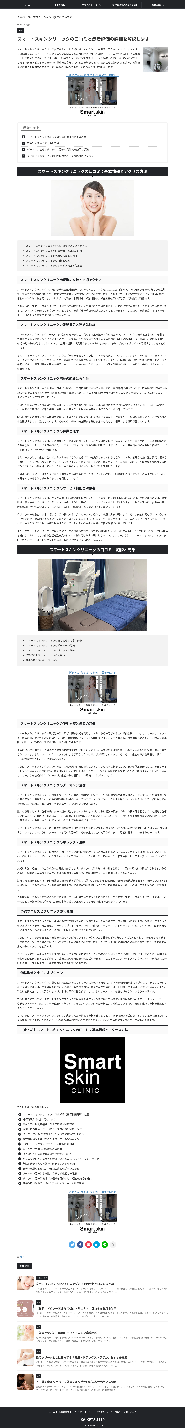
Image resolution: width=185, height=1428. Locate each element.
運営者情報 (59, 5)
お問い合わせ (158, 5)
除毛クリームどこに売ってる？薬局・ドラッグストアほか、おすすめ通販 (79, 1355)
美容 (22, 1255)
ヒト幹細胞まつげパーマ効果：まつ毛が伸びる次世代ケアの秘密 (74, 1380)
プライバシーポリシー (92, 5)
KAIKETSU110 (93, 1417)
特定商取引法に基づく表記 (125, 5)
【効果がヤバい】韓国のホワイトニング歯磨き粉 (65, 1331)
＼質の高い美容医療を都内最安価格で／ (92, 74)
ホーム (27, 5)
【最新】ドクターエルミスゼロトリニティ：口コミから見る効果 (74, 1306)
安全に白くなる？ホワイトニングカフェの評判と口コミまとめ (72, 1282)
